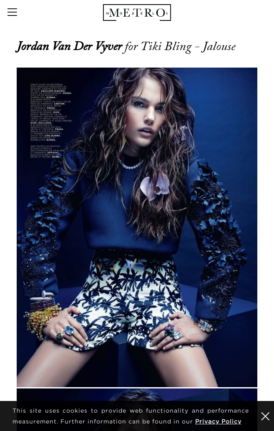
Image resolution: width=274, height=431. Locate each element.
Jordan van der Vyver (71, 46)
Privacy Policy (218, 421)
